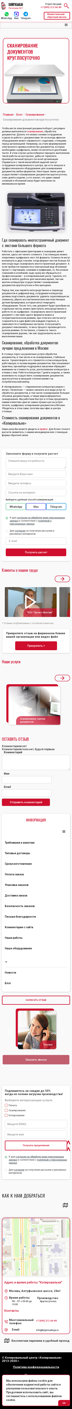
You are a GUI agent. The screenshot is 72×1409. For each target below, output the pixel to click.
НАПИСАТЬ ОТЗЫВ (36, 1000)
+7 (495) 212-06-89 (51, 7)
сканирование (35, 131)
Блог (8, 983)
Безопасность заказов (20, 906)
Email (7, 786)
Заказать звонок (36, 1059)
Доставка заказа (16, 895)
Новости (10, 972)
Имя (6, 773)
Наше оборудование (18, 948)
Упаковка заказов (16, 884)
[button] (66, 25)
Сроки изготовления (18, 863)
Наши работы (13, 937)
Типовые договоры (17, 853)
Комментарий (13, 752)
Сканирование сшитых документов (32, 720)
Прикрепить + (36, 645)
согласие (19, 1169)
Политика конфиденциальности (36, 1367)
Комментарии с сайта (19, 927)
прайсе (44, 429)
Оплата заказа (14, 874)
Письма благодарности (20, 916)
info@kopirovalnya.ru (47, 1330)
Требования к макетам (20, 842)
